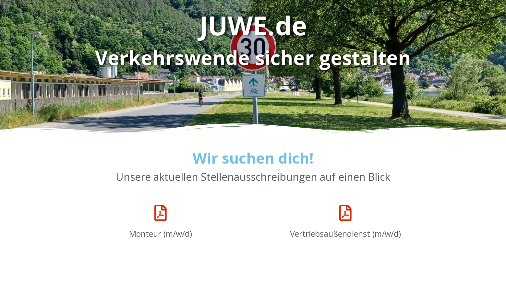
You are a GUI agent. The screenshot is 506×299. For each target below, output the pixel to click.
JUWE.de (253, 25)
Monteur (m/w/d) (160, 233)
